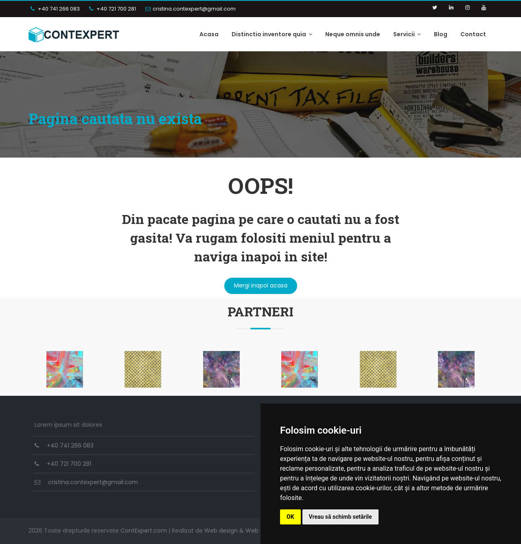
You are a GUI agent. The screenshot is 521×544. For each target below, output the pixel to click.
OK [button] (290, 516)
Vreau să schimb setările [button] (340, 516)
